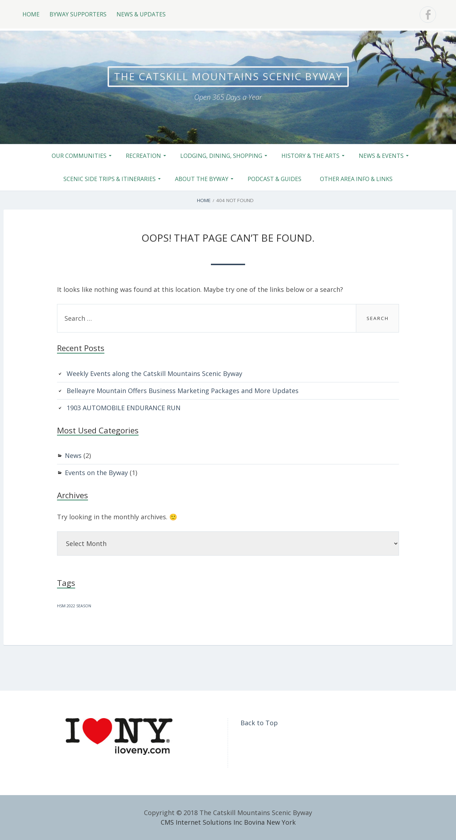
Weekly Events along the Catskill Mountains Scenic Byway (154, 373)
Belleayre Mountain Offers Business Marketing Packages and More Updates (183, 390)
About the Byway (201, 179)
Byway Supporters (78, 14)
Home (31, 14)
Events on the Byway (96, 472)
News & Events (381, 156)
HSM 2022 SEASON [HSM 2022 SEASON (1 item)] (74, 605)
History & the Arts (310, 156)
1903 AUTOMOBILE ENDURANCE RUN (124, 407)
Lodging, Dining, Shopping (221, 156)
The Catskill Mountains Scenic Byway (228, 76)
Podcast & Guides (274, 179)
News (73, 455)
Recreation (143, 156)
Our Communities (79, 156)
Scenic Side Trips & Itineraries (109, 179)
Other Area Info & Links (356, 179)
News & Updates (141, 14)
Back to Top (259, 722)
